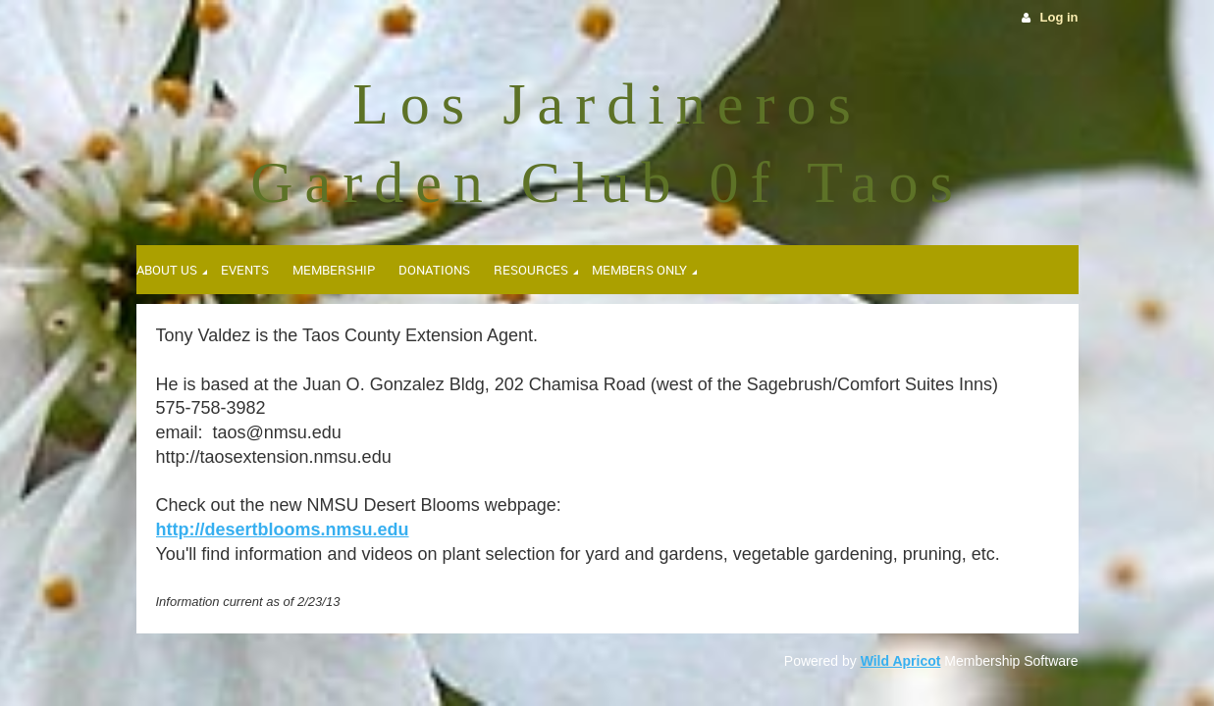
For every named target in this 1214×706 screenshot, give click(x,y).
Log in (1059, 17)
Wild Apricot (901, 661)
